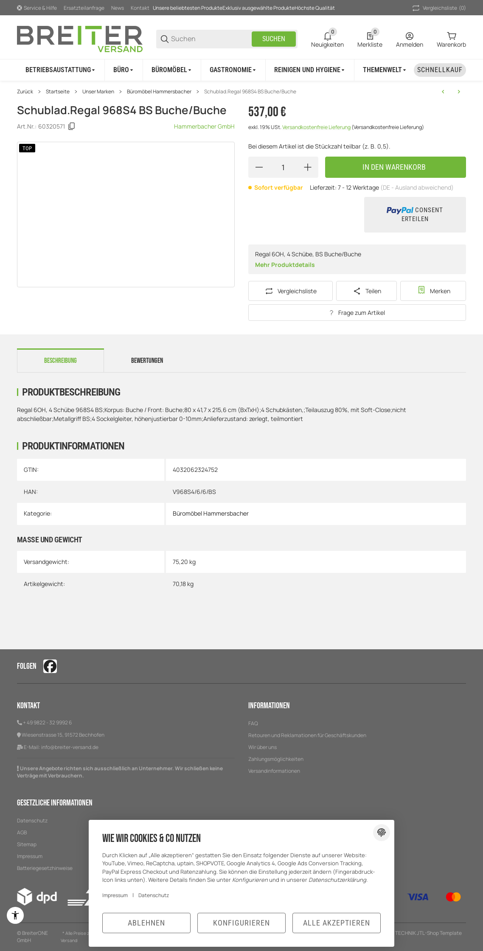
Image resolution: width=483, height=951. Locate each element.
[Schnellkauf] (440, 70)
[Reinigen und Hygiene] (310, 70)
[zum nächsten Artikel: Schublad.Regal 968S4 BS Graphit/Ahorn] (459, 91)
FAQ (253, 723)
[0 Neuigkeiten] (327, 39)
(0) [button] (438, 8)
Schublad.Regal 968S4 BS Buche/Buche (250, 91)
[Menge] (283, 167)
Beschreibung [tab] (60, 360)
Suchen (273, 39)
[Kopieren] (72, 126)
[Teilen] (366, 291)
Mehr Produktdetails (285, 265)
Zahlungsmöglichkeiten (275, 759)
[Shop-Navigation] (37, 8)
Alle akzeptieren (336, 922)
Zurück (25, 91)
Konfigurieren (241, 922)
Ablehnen (146, 922)
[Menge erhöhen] (307, 167)
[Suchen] (210, 38)
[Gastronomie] (233, 70)
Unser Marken (98, 91)
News (117, 7)
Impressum (115, 895)
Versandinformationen (274, 770)
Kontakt (140, 7)
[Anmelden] (409, 39)
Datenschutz (153, 895)
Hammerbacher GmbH (204, 126)
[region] (241, 70)
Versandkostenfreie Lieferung (316, 127)
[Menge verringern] (258, 167)
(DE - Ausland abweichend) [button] (417, 187)
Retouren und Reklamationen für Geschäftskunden (307, 735)
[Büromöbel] (172, 70)
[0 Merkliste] (369, 39)
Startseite (58, 91)
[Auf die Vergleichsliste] (290, 291)
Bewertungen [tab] (147, 360)
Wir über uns (262, 747)
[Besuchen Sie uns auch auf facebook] (50, 666)
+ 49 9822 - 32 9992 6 (47, 722)
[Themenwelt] (385, 70)
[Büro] (124, 70)
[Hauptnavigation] (241, 7)
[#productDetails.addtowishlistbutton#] (433, 291)
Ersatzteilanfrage (84, 7)
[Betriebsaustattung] (61, 70)
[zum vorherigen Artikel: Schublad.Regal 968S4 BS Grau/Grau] (443, 91)
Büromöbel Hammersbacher (159, 91)
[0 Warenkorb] (451, 39)
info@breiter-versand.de (69, 747)
